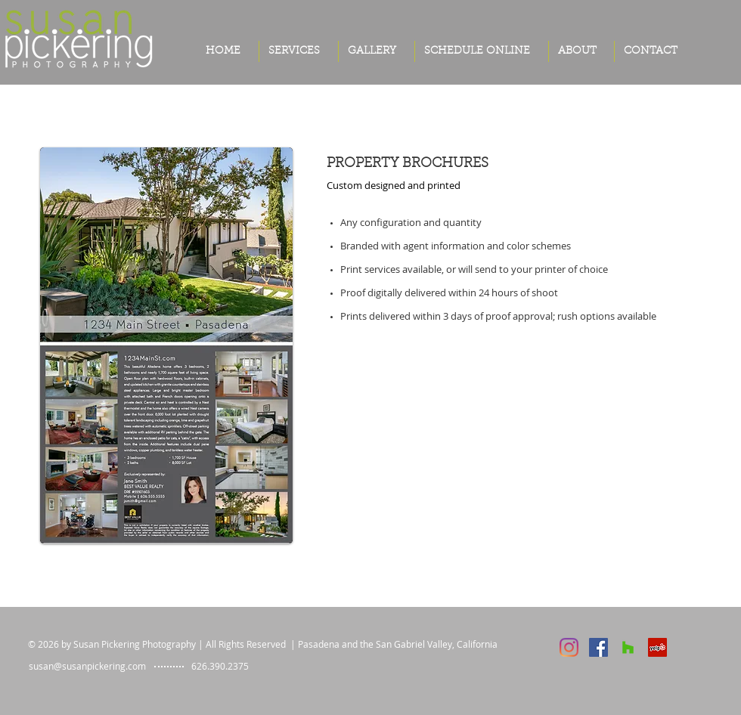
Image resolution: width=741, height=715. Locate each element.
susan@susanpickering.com (87, 666)
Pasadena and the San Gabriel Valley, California (398, 644)
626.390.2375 (220, 666)
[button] (376, 51)
